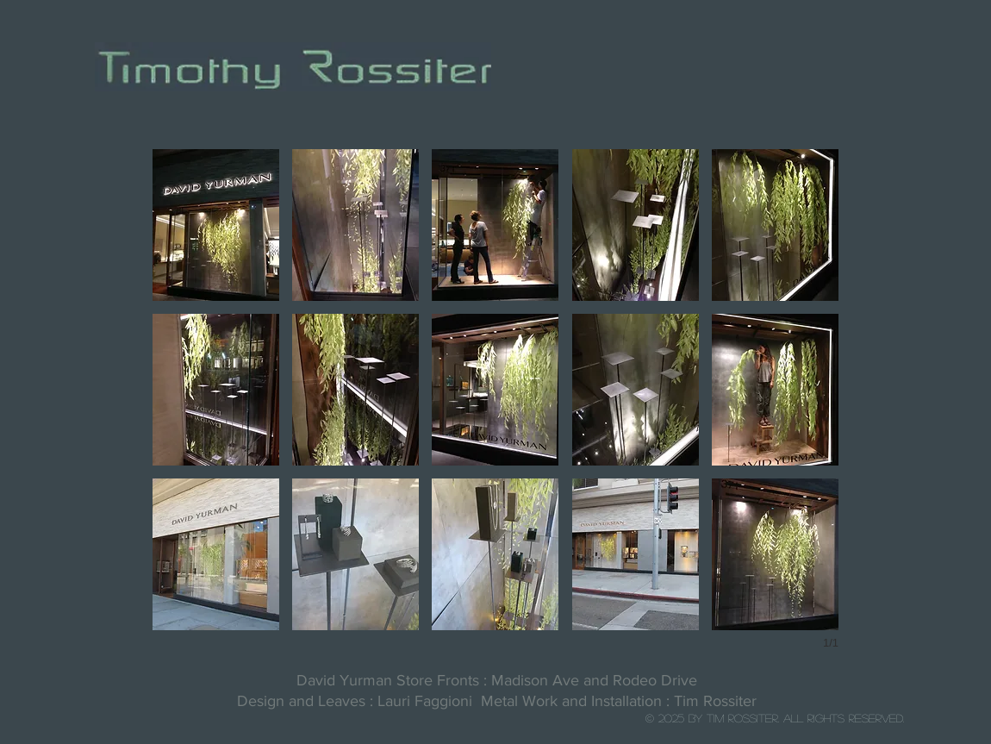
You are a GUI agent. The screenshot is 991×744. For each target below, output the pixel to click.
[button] (216, 225)
